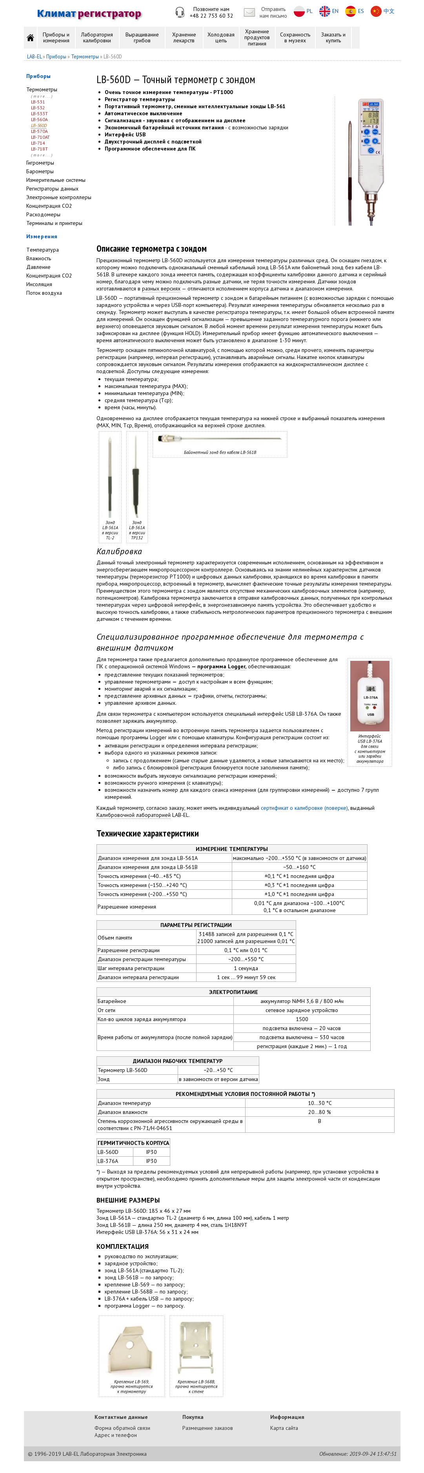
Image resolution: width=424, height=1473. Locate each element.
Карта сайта (284, 1427)
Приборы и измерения (56, 37)
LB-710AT (40, 137)
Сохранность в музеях (295, 37)
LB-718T (39, 149)
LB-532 (38, 108)
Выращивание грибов (142, 37)
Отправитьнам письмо (273, 12)
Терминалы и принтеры (54, 223)
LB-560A (39, 119)
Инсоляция (39, 284)
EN (335, 11)
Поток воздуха (44, 292)
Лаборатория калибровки (97, 37)
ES (361, 11)
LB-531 (38, 102)
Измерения (42, 236)
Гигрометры (40, 162)
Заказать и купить (333, 37)
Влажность (38, 258)
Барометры (40, 171)
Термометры (41, 89)
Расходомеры (43, 214)
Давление (38, 266)
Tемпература (42, 249)
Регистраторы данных (52, 188)
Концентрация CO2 (49, 205)
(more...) (42, 96)
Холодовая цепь (221, 37)
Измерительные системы (56, 179)
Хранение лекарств (184, 37)
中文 (389, 11)
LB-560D (39, 125)
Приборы (38, 76)
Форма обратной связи (122, 1427)
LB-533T (39, 113)
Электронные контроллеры (58, 197)
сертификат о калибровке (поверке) (304, 807)
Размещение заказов (207, 1427)
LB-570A (39, 131)
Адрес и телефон (116, 1435)
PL (310, 11)
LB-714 (38, 143)
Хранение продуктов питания (257, 37)
